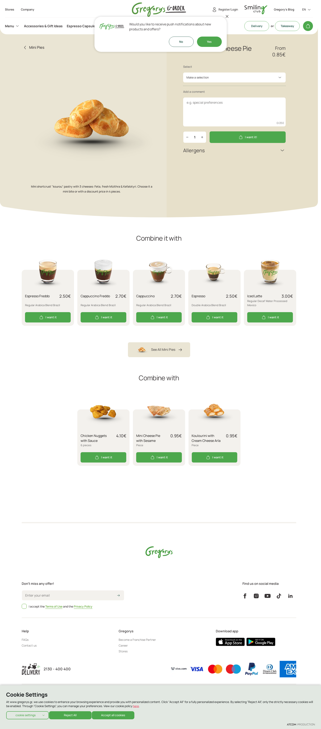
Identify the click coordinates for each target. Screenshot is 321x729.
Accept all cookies (117, 714)
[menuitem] (12, 26)
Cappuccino (145, 296)
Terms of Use (53, 606)
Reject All (72, 714)
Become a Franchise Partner (137, 640)
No (181, 42)
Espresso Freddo (37, 296)
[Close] (227, 16)
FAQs (25, 640)
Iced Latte (254, 296)
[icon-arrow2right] (118, 596)
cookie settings (25, 714)
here (136, 705)
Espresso (198, 296)
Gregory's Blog (284, 9)
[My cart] (308, 26)
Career (123, 645)
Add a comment (194, 92)
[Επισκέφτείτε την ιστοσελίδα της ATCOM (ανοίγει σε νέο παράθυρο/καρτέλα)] (301, 724)
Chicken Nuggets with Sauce (94, 438)
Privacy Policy (83, 606)
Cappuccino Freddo (95, 296)
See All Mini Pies (159, 349)
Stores (123, 651)
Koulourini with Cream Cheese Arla (206, 438)
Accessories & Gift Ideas (43, 26)
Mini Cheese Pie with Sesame (148, 438)
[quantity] (194, 137)
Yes (209, 42)
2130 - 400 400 (57, 669)
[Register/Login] (224, 9)
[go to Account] (256, 9)
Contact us (29, 645)
